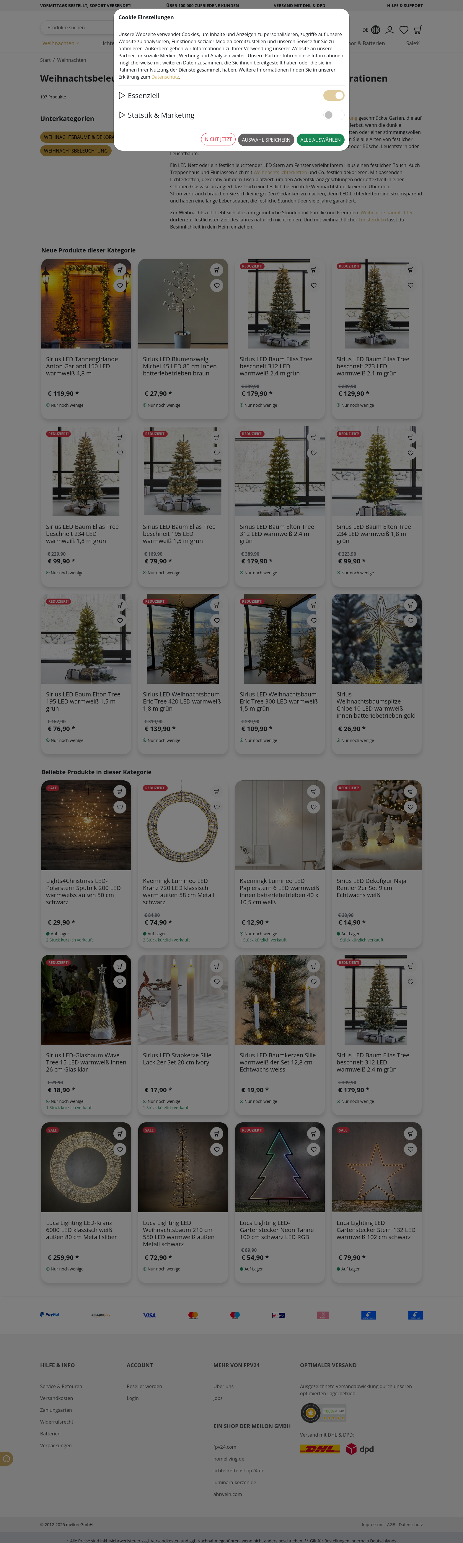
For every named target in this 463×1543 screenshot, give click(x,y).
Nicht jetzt (218, 139)
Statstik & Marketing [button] (156, 115)
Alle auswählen (321, 140)
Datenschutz (165, 77)
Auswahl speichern (266, 140)
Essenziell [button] (138, 95)
